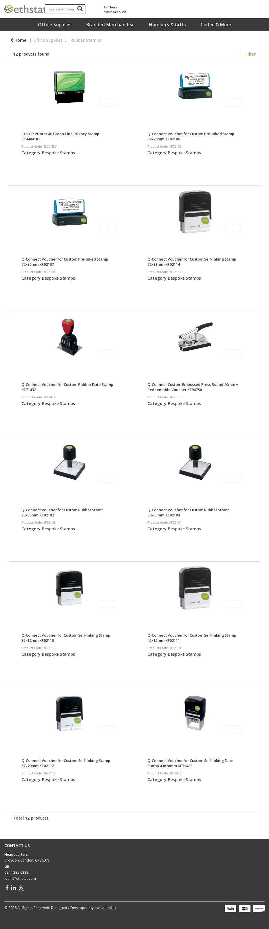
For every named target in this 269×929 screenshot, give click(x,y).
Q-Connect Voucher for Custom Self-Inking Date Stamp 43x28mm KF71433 (190, 763)
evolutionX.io (105, 907)
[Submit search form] (80, 8)
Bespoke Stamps (58, 152)
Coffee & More (216, 24)
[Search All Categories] (65, 9)
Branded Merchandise (110, 24)
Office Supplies (55, 24)
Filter (250, 54)
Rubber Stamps (85, 40)
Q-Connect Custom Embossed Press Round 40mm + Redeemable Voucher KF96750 (192, 387)
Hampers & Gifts (167, 24)
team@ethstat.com (20, 878)
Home (18, 40)
